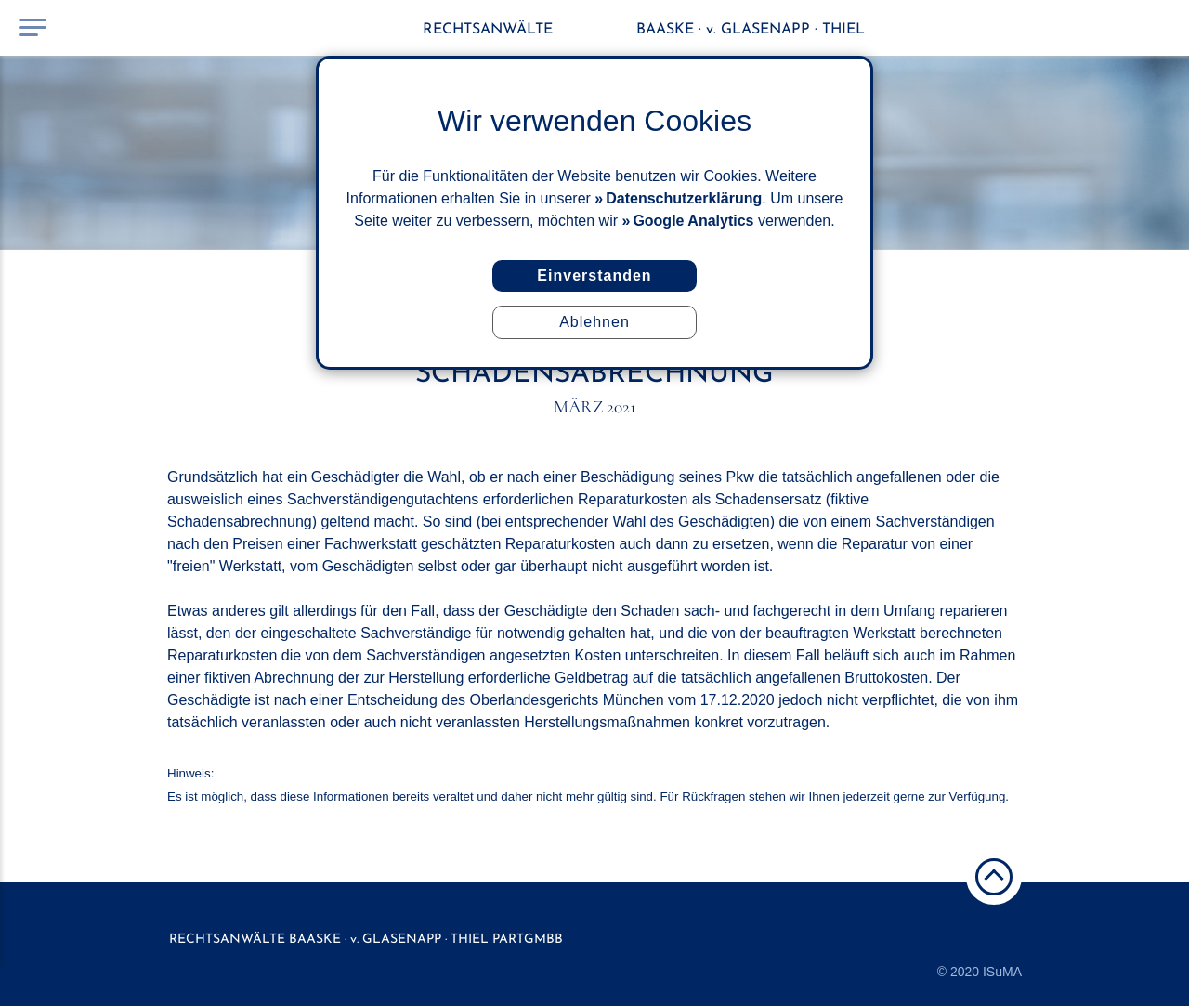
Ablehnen (594, 322)
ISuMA (1002, 971)
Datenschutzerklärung (684, 198)
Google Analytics (693, 221)
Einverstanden (594, 275)
